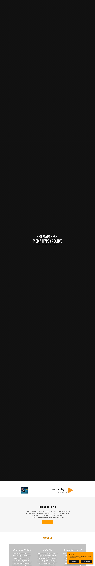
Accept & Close (86, 561)
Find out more (47, 522)
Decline (74, 561)
